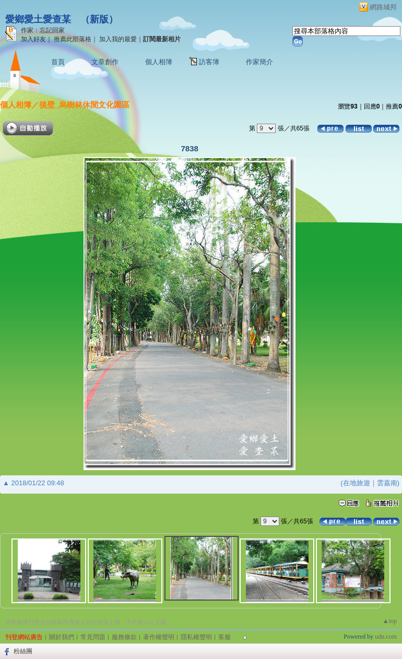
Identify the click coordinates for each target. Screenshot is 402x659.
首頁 (58, 62)
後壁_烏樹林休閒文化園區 (84, 104)
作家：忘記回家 (43, 30)
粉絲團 (23, 651)
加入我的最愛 (118, 39)
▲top (390, 621)
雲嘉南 (387, 483)
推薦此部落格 (72, 39)
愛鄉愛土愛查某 (38, 19)
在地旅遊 (356, 483)
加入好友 (33, 39)
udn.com (386, 636)
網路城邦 (383, 7)
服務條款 (124, 637)
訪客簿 (209, 62)
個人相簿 (158, 62)
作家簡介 (259, 62)
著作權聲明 (158, 637)
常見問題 (92, 637)
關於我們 (61, 637)
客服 (224, 637)
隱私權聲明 (196, 637)
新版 (99, 19)
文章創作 (105, 62)
